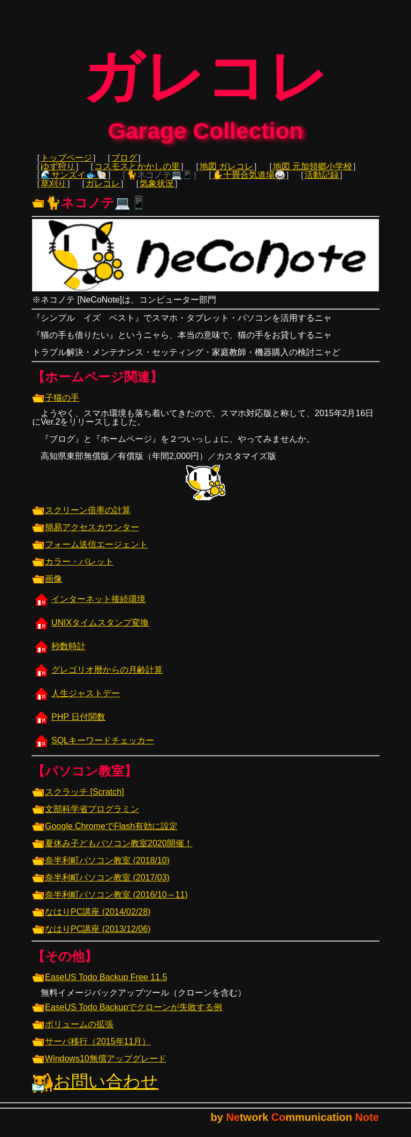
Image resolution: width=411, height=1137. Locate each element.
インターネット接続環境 (89, 606)
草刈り (53, 190)
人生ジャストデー (76, 700)
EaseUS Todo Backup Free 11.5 (99, 984)
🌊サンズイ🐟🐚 (74, 182)
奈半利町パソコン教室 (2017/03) (101, 885)
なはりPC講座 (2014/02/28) (91, 919)
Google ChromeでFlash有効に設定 (105, 833)
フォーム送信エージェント (90, 551)
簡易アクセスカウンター (85, 534)
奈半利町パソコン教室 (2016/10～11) (110, 902)
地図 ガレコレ (226, 173)
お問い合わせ (95, 1088)
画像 (47, 586)
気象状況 (157, 190)
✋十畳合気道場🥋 (248, 182)
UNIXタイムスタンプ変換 (90, 630)
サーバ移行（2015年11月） (91, 1048)
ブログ (124, 165)
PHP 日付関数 (68, 724)
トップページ (66, 165)
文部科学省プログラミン (85, 816)
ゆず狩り (58, 173)
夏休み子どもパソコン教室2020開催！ (112, 850)
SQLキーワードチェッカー (93, 747)
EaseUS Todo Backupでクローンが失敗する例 (127, 1014)
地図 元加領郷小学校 (312, 173)
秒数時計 (59, 653)
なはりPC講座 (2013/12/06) (91, 936)
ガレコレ (103, 190)
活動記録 (322, 182)
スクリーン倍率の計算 (81, 517)
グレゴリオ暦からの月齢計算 (97, 677)
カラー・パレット (72, 569)
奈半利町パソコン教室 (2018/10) (101, 867)
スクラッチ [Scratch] (78, 799)
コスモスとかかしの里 (137, 173)
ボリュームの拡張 (72, 1031)
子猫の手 (55, 405)
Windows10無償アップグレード (99, 1066)
